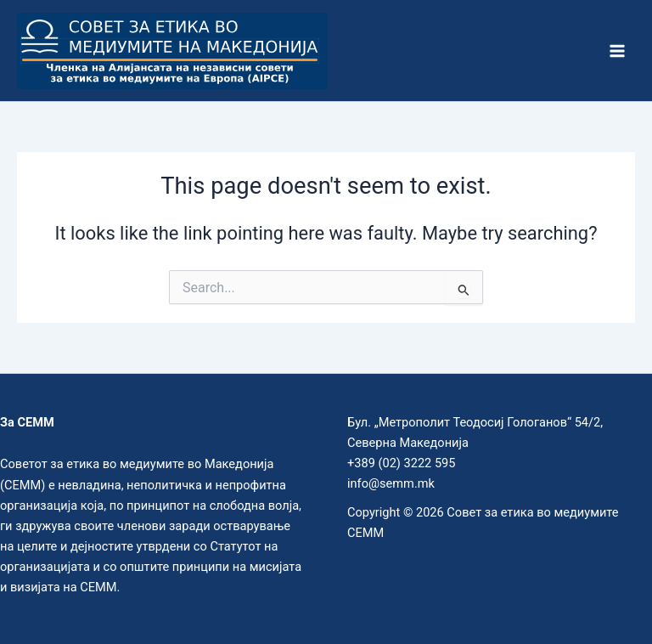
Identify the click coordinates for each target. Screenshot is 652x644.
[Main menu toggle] (617, 51)
